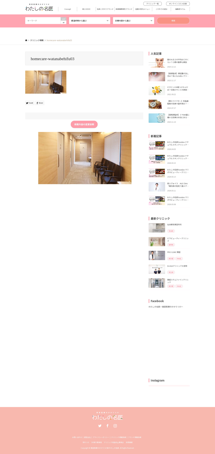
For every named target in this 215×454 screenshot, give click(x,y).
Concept (67, 9)
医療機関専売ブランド (124, 9)
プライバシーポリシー (101, 437)
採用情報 (129, 442)
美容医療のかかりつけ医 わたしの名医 (105, 448)
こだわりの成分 (161, 9)
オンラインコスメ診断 (178, 3)
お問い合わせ (77, 437)
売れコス (86, 442)
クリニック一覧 (152, 3)
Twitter (99, 425)
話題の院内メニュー (142, 9)
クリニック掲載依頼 (118, 437)
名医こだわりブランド (105, 9)
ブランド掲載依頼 (134, 437)
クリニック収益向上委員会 (114, 442)
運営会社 (87, 437)
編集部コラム (180, 9)
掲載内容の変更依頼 (84, 124)
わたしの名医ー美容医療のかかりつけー (166, 306)
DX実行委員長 (96, 442)
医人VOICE (86, 9)
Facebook (107, 425)
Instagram (115, 425)
